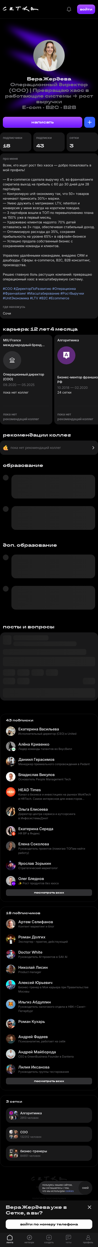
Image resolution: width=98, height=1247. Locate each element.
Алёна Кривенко (33, 744)
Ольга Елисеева (33, 809)
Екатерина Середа (35, 828)
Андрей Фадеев (33, 1036)
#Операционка (64, 289)
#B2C (43, 298)
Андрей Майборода (37, 1051)
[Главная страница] (21, 9)
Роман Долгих (31, 937)
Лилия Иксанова (33, 1067)
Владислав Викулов (36, 774)
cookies (69, 1191)
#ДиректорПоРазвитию (32, 289)
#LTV (34, 298)
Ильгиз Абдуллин (34, 1002)
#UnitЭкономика (16, 298)
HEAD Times (29, 789)
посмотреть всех (49, 892)
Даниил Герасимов (36, 759)
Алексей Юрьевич (35, 982)
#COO (8, 289)
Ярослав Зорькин (34, 863)
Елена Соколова (33, 844)
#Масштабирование (43, 293)
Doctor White (30, 952)
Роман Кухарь (31, 1021)
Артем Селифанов (35, 921)
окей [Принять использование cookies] (85, 1188)
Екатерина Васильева (38, 729)
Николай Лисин (33, 967)
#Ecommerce (59, 298)
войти (86, 9)
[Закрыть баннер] (89, 1207)
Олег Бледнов (31, 878)
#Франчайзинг (14, 293)
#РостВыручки (72, 293)
